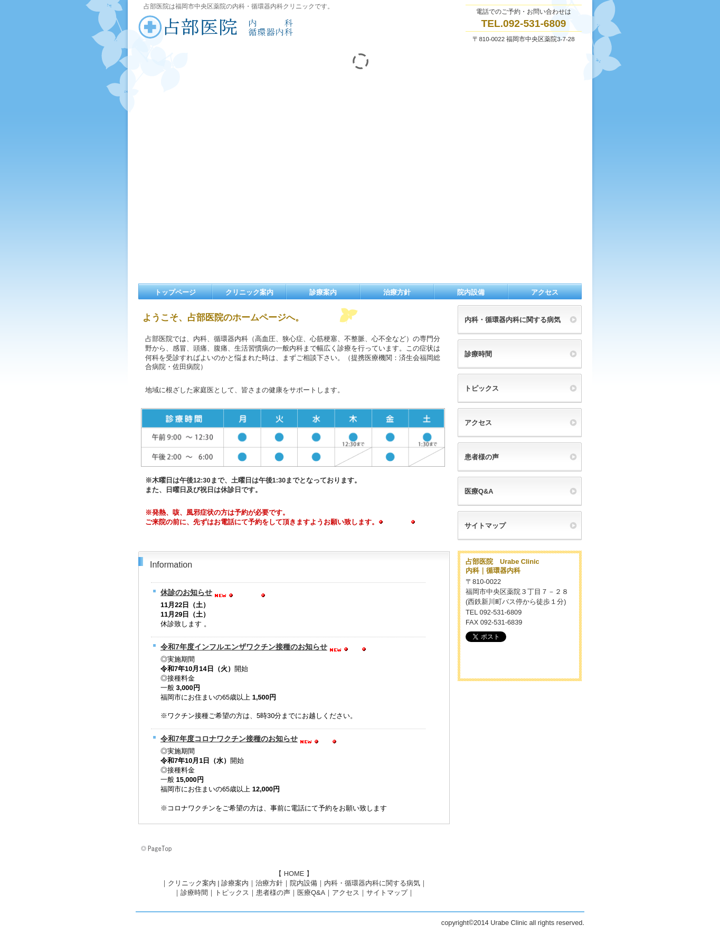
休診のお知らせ (186, 592)
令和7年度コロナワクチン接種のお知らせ (229, 738)
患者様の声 (273, 892)
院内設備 (303, 883)
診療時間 (194, 892)
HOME (294, 873)
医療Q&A (311, 892)
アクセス (345, 892)
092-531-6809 (534, 23)
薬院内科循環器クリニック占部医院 (243, 27)
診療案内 (235, 883)
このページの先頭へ (157, 849)
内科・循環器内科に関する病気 (372, 883)
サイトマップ (387, 892)
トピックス (232, 892)
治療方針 (269, 883)
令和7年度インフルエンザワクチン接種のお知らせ (243, 647)
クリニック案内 (192, 883)
